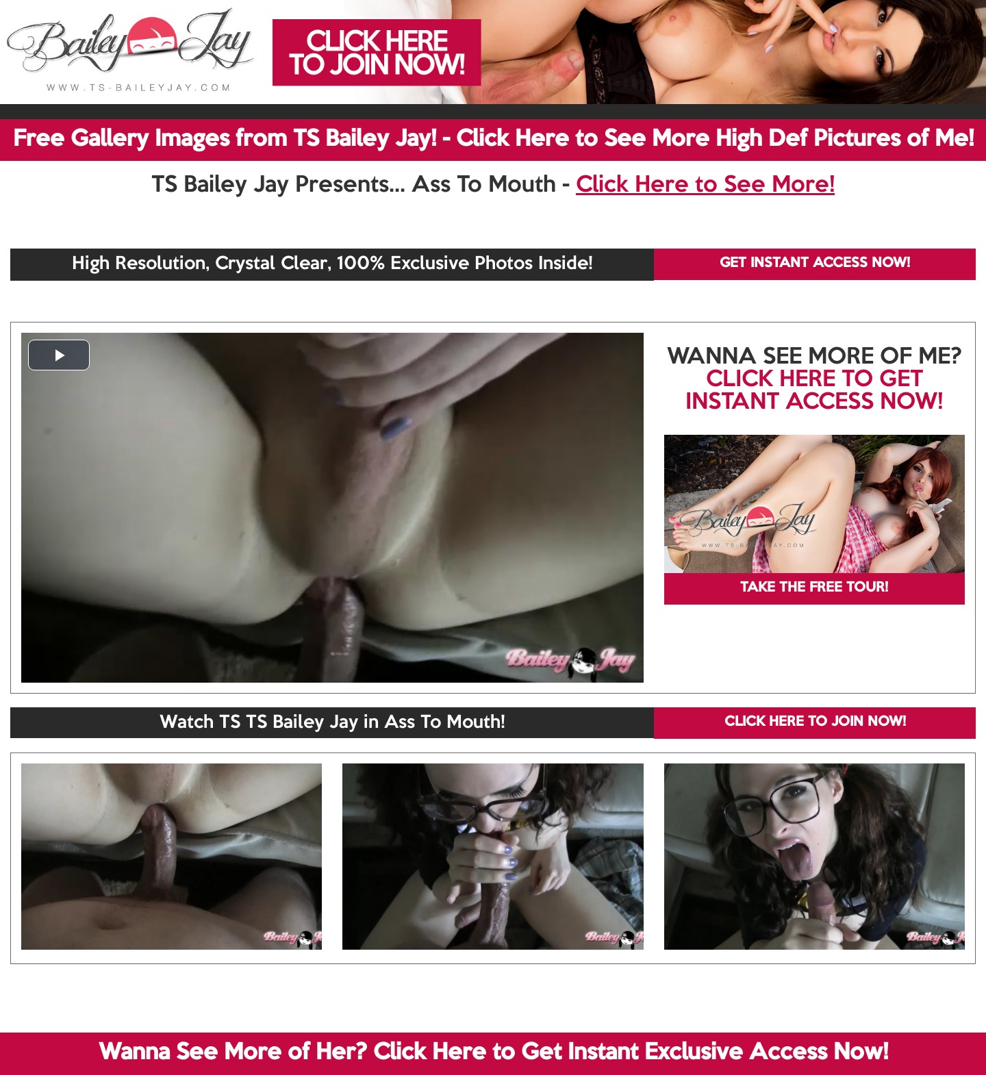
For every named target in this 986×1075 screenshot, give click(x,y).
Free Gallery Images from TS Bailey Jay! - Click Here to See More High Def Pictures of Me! (493, 139)
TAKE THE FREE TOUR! (814, 588)
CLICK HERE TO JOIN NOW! (815, 722)
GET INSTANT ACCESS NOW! (815, 263)
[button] (59, 355)
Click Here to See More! (705, 185)
